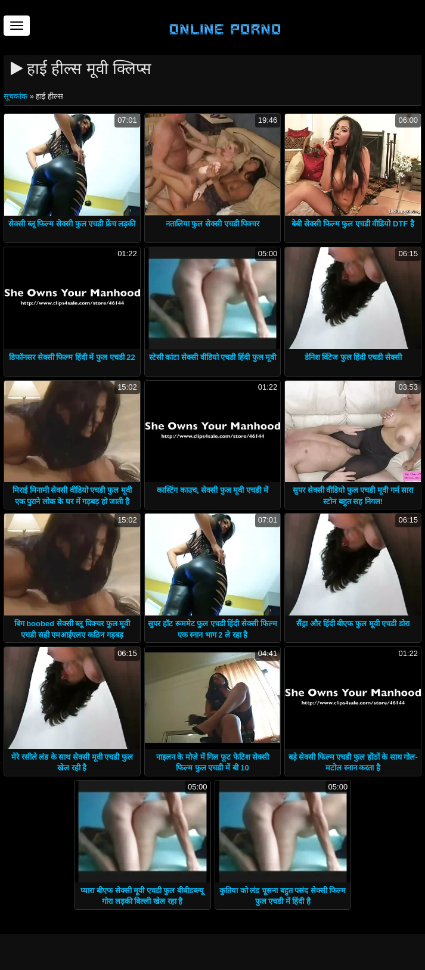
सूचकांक (17, 96)
